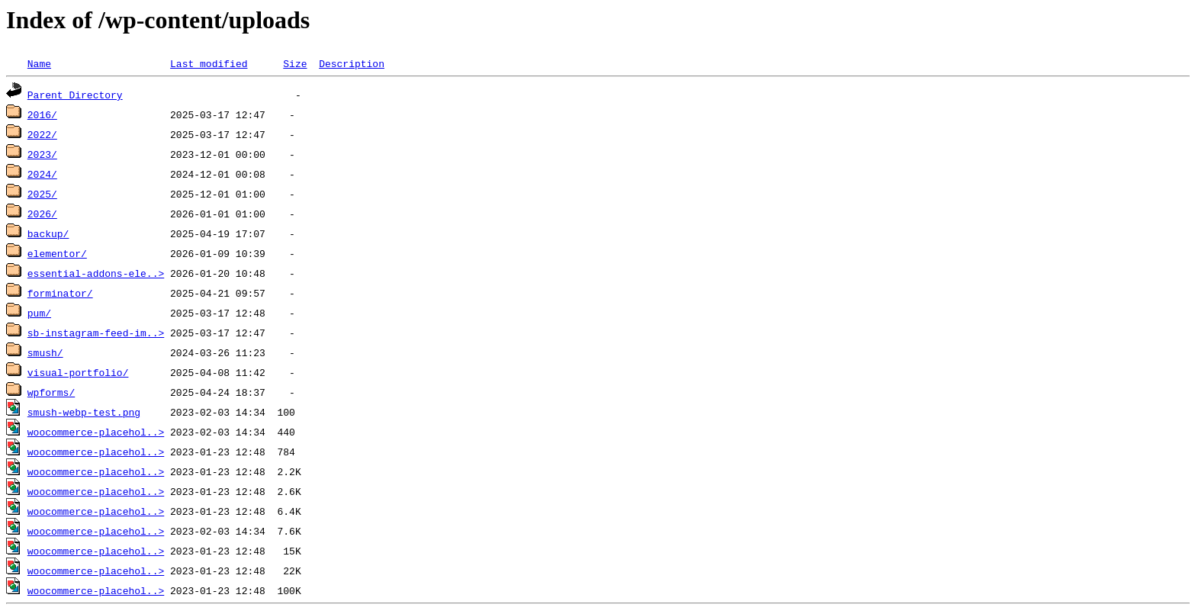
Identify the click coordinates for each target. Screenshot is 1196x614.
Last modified (208, 63)
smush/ (45, 352)
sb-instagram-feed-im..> (95, 332)
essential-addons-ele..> (95, 273)
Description (351, 63)
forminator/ (60, 293)
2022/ (42, 134)
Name (39, 63)
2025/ (42, 194)
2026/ (42, 213)
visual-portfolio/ (78, 372)
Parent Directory (75, 94)
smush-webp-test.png (83, 412)
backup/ (48, 233)
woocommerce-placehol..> (95, 432)
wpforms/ (51, 392)
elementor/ (57, 253)
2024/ (42, 174)
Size (295, 63)
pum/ (39, 313)
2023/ (42, 154)
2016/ (42, 114)
